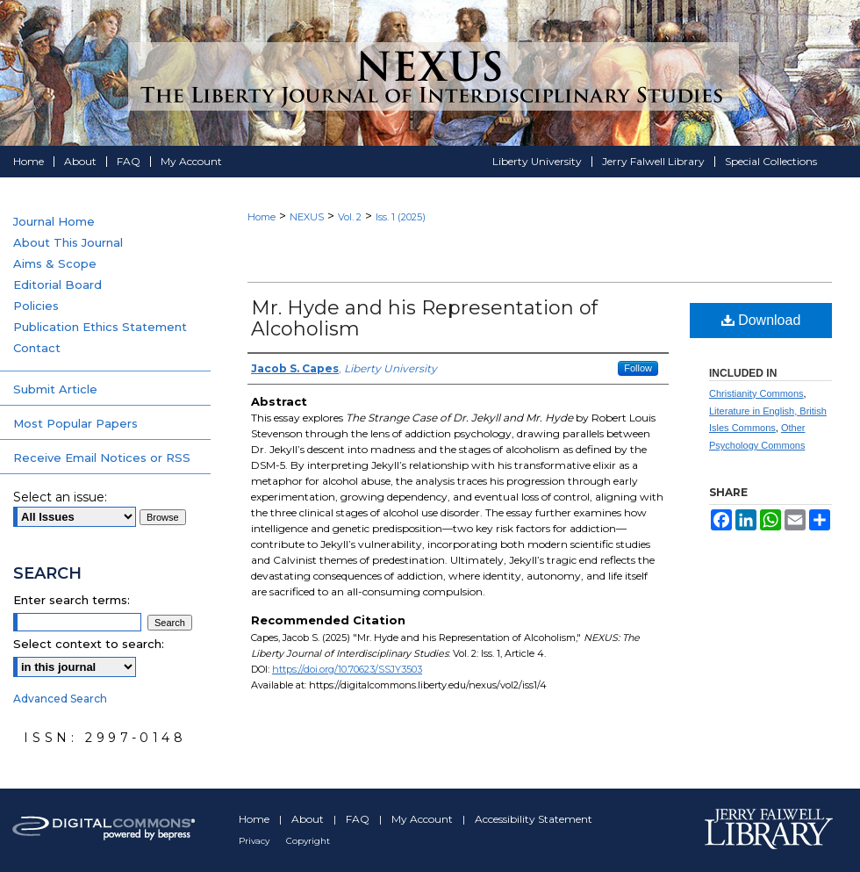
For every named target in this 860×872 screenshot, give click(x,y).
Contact (37, 348)
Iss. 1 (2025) (401, 217)
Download (761, 320)
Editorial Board (57, 284)
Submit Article (55, 389)
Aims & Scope (55, 263)
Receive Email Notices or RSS (101, 457)
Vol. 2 (350, 217)
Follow (638, 368)
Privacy (255, 841)
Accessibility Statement (533, 818)
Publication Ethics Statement (100, 327)
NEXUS (307, 217)
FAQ (359, 818)
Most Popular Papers (75, 423)
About (308, 818)
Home (261, 217)
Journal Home (54, 221)
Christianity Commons (756, 393)
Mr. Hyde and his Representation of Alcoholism (424, 318)
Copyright (308, 841)
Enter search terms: (71, 600)
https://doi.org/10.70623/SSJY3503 (347, 669)
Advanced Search (60, 698)
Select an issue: (60, 497)
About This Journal (68, 242)
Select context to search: (88, 644)
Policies (36, 306)
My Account (423, 818)
